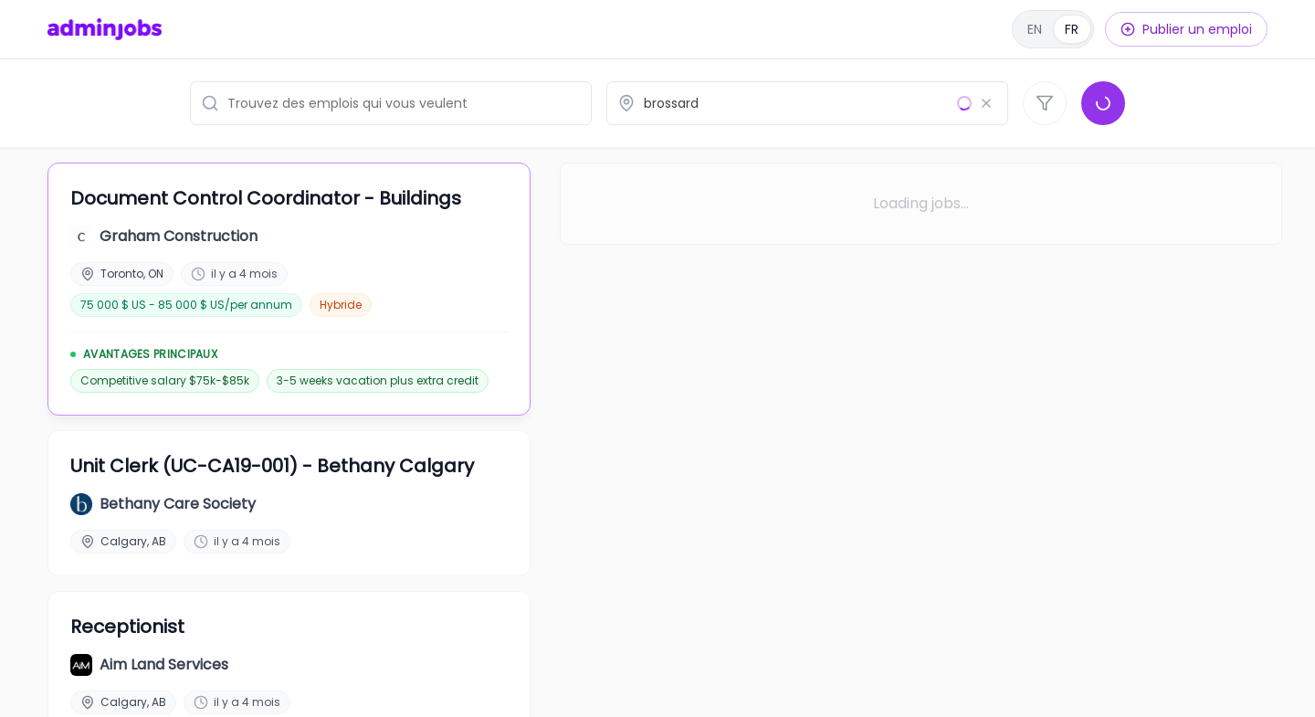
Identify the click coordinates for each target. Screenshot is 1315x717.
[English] (1053, 29)
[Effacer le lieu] (986, 103)
